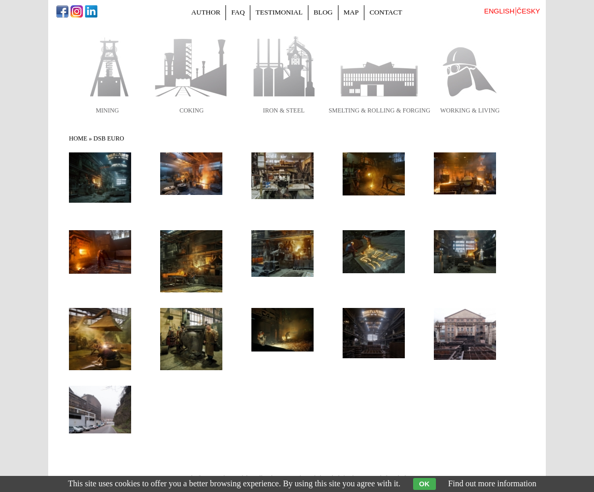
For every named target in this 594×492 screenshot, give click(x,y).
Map (351, 12)
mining (107, 110)
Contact (386, 12)
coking (191, 110)
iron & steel (284, 110)
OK (424, 484)
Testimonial (279, 12)
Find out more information (492, 483)
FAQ (238, 12)
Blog (323, 12)
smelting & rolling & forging (379, 110)
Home (78, 138)
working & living (470, 110)
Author (205, 12)
